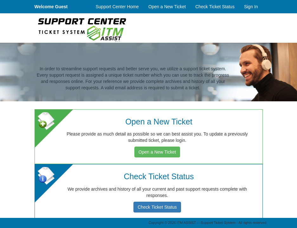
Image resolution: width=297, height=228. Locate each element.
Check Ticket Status (215, 6)
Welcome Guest (51, 6)
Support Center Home (117, 6)
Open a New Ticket (167, 6)
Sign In (251, 6)
